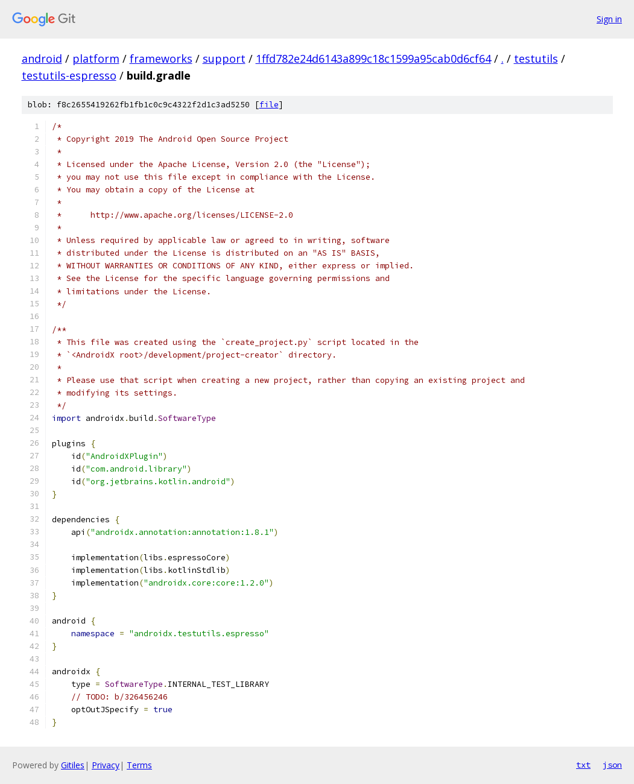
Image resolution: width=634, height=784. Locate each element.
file (269, 105)
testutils (536, 58)
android (42, 58)
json (612, 764)
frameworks (161, 58)
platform (95, 58)
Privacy (105, 765)
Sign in (609, 19)
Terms (139, 765)
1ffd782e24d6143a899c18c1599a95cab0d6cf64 (373, 58)
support (224, 58)
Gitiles (72, 765)
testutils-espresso (69, 75)
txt (583, 764)
